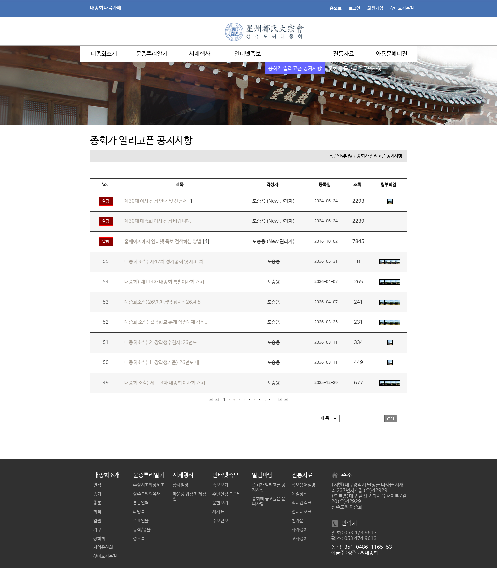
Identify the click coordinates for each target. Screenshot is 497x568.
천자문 (298, 520)
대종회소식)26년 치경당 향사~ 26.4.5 (162, 302)
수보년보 (220, 520)
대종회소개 (104, 54)
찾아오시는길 (402, 8)
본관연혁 (141, 502)
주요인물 (141, 520)
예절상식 (300, 494)
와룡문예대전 (391, 54)
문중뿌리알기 (152, 54)
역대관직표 (301, 502)
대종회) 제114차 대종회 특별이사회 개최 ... (166, 282)
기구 (97, 529)
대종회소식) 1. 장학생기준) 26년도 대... (163, 362)
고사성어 (300, 538)
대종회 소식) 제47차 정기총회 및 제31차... (166, 261)
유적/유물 (142, 529)
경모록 (139, 538)
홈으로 (336, 8)
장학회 (99, 538)
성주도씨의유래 (147, 494)
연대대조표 (301, 511)
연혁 (97, 485)
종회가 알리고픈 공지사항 (379, 156)
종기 (97, 494)
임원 (97, 520)
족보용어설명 (303, 485)
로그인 (354, 8)
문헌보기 (220, 502)
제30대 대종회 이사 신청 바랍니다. (157, 221)
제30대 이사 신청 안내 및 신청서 (155, 201)
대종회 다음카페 (105, 8)
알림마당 (295, 54)
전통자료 (343, 54)
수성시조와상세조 (149, 485)
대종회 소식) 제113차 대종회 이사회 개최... (166, 383)
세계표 (218, 511)
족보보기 (220, 485)
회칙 (97, 511)
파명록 (139, 511)
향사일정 (180, 485)
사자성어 (300, 529)
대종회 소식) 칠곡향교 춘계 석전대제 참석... (166, 322)
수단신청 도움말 (226, 494)
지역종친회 (103, 547)
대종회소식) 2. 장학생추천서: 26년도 (160, 342)
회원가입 (375, 8)
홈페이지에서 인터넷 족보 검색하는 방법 (162, 241)
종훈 (97, 502)
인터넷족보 (247, 54)
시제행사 (199, 54)
